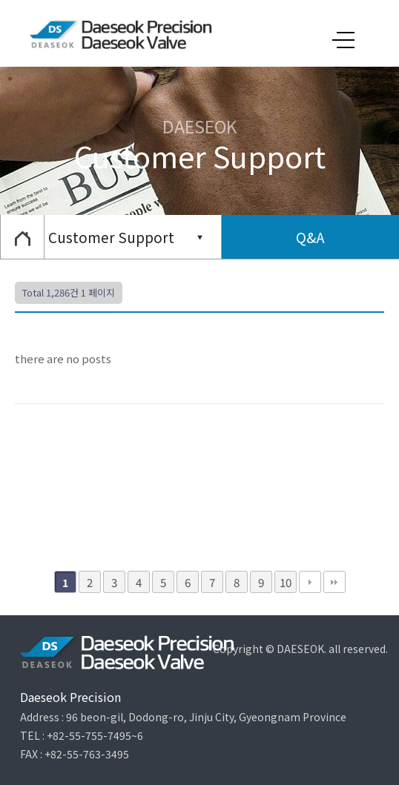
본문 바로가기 (0, 0)
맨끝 (334, 582)
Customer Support (111, 237)
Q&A (310, 237)
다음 (310, 582)
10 (285, 582)
